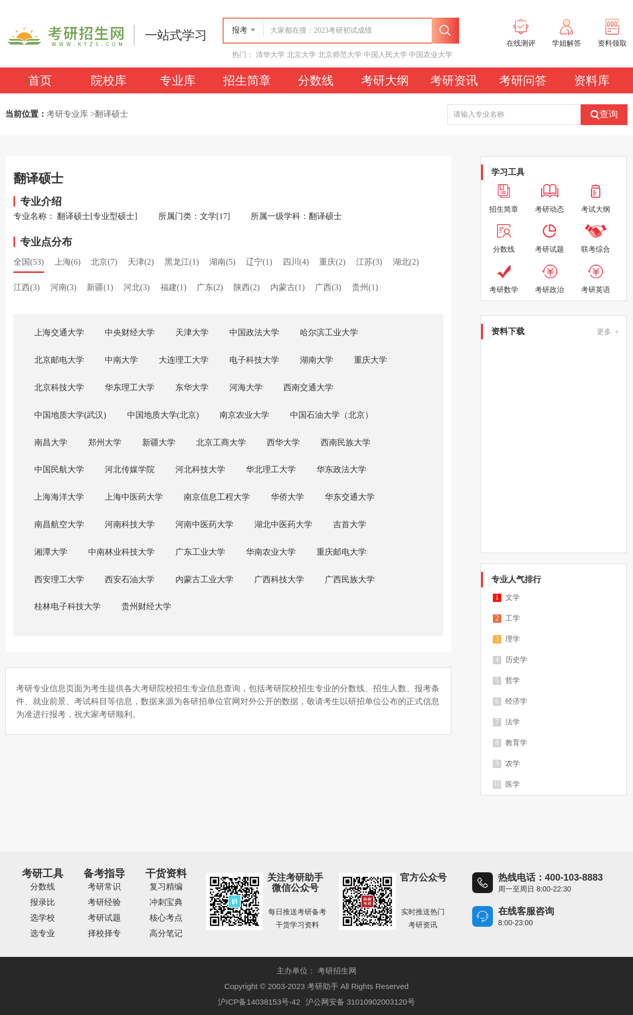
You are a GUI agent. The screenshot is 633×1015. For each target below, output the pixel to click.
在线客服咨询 (526, 911)
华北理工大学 (271, 469)
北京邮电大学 (59, 359)
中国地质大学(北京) (163, 414)
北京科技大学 (59, 387)
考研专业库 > (71, 113)
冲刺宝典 (166, 902)
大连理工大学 (184, 359)
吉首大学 (349, 524)
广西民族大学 (350, 579)
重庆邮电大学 (341, 551)
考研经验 (104, 902)
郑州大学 (104, 442)
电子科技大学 (254, 359)
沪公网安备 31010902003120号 (360, 1001)
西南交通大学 (308, 387)
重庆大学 (370, 359)
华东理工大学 (130, 387)
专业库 (178, 80)
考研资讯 (454, 80)
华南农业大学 (271, 551)
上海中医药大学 (134, 496)
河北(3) (136, 287)
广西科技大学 (279, 579)
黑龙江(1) (181, 261)
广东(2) (210, 287)
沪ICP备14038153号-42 (259, 1001)
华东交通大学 (350, 496)
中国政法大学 (254, 332)
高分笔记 (166, 933)
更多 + (608, 332)
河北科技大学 (200, 469)
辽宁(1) (259, 261)
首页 (40, 80)
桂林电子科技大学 (67, 606)
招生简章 (247, 80)
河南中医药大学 (204, 524)
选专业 (42, 933)
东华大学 (192, 387)
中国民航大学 (59, 469)
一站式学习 (176, 35)
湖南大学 (316, 359)
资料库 (592, 80)
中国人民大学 (385, 54)
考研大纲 (385, 80)
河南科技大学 (130, 524)
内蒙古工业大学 (204, 579)
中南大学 (121, 359)
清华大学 (270, 54)
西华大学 (283, 442)
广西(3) (328, 287)
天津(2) (141, 261)
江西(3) (26, 287)
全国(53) (28, 261)
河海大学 (246, 387)
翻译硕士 (111, 113)
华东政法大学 (341, 469)
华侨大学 (287, 496)
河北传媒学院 (130, 469)
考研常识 (104, 886)
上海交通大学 (59, 332)
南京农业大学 (244, 414)
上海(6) (67, 261)
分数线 (316, 80)
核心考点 (166, 917)
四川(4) (296, 261)
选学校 (42, 917)
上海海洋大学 (59, 496)
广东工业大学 (200, 551)
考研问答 (523, 80)
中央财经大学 (130, 332)
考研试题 (104, 917)
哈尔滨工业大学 (329, 332)
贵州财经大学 (146, 606)
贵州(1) (365, 287)
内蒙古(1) (287, 287)
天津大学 (192, 332)
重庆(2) (332, 261)
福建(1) (173, 287)
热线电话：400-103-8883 (550, 877)
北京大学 (301, 54)
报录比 (42, 902)
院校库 (109, 80)
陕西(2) (246, 287)
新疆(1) (100, 287)
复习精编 (166, 886)
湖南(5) (222, 261)
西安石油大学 (130, 579)
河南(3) (63, 287)
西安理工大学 (59, 579)
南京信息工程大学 (217, 496)
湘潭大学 (50, 551)
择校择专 (104, 933)
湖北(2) (406, 261)
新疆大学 (158, 442)
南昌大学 (50, 442)
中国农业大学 (430, 54)
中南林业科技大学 (121, 551)
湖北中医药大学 (283, 524)
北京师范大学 (340, 54)
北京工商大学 (221, 442)
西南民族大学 (345, 442)
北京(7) (104, 261)
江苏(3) (369, 261)
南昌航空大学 (59, 524)
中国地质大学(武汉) (70, 414)
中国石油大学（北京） (331, 414)
